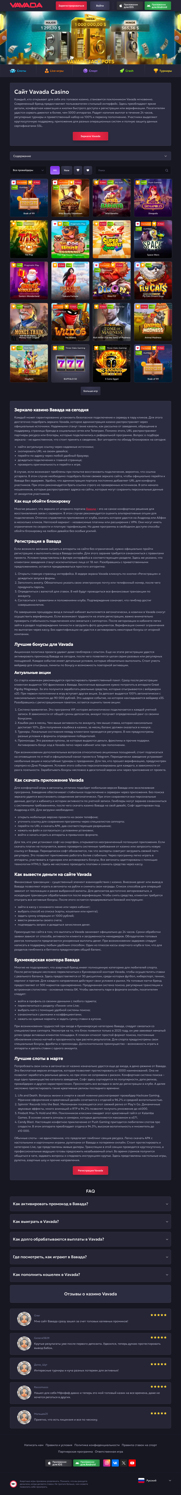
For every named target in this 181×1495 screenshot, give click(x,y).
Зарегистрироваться (71, 5)
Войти (100, 5)
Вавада (91, 509)
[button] (4, 38)
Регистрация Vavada (90, 1170)
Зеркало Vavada (90, 136)
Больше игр (90, 391)
